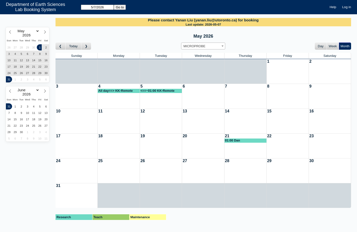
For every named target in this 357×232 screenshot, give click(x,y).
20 (185, 136)
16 (311, 111)
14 (227, 111)
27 (185, 161)
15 (269, 111)
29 (269, 161)
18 (100, 136)
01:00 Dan (232, 140)
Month (344, 46)
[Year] (27, 35)
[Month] (27, 31)
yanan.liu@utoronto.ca (215, 20)
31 (58, 186)
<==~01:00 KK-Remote (157, 91)
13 (185, 111)
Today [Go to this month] (73, 46)
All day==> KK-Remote (115, 91)
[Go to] (97, 7)
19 (142, 136)
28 (227, 161)
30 (311, 161)
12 (142, 111)
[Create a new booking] (288, 71)
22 (269, 136)
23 (311, 136)
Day (320, 46)
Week (333, 46)
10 (58, 111)
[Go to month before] (61, 46)
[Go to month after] (86, 46)
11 (100, 111)
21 (227, 136)
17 (58, 136)
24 (58, 161)
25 (100, 161)
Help (333, 7)
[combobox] (203, 46)
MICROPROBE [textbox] (194, 46)
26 (142, 161)
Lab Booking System (35, 9)
